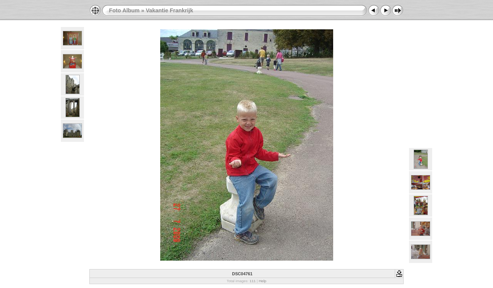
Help (263, 281)
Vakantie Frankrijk (169, 10)
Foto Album (124, 10)
